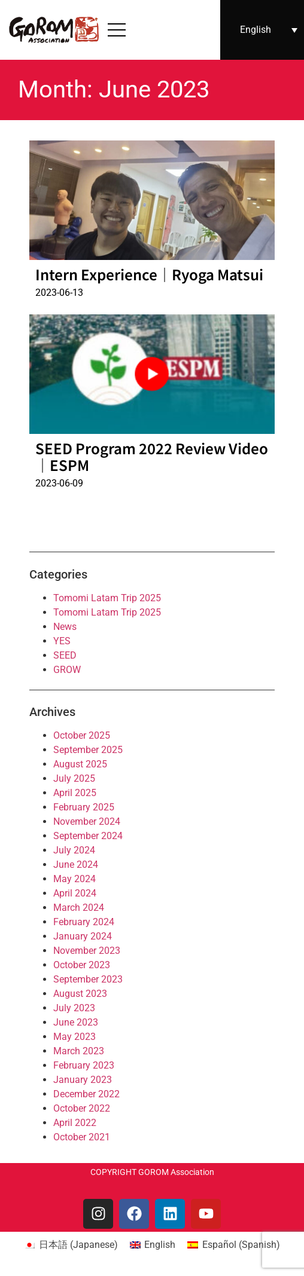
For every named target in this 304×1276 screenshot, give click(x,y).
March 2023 (78, 1051)
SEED (65, 655)
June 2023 (75, 1022)
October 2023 (81, 965)
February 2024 (83, 922)
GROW (67, 669)
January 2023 (82, 1079)
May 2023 (74, 1036)
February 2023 (83, 1065)
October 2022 (81, 1108)
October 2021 (81, 1137)
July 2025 (74, 778)
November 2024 (86, 821)
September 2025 (88, 749)
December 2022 (86, 1094)
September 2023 (88, 979)
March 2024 (78, 907)
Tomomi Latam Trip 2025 (107, 598)
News (65, 626)
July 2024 (74, 850)
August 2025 (80, 764)
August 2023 (80, 993)
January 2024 (82, 936)
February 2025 (83, 807)
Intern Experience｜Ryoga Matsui (149, 274)
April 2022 (74, 1122)
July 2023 (74, 1008)
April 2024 (74, 893)
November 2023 (86, 950)
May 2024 (74, 879)
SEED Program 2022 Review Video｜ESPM (151, 456)
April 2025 (74, 792)
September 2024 (88, 836)
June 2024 (75, 864)
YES (62, 641)
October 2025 (81, 735)
